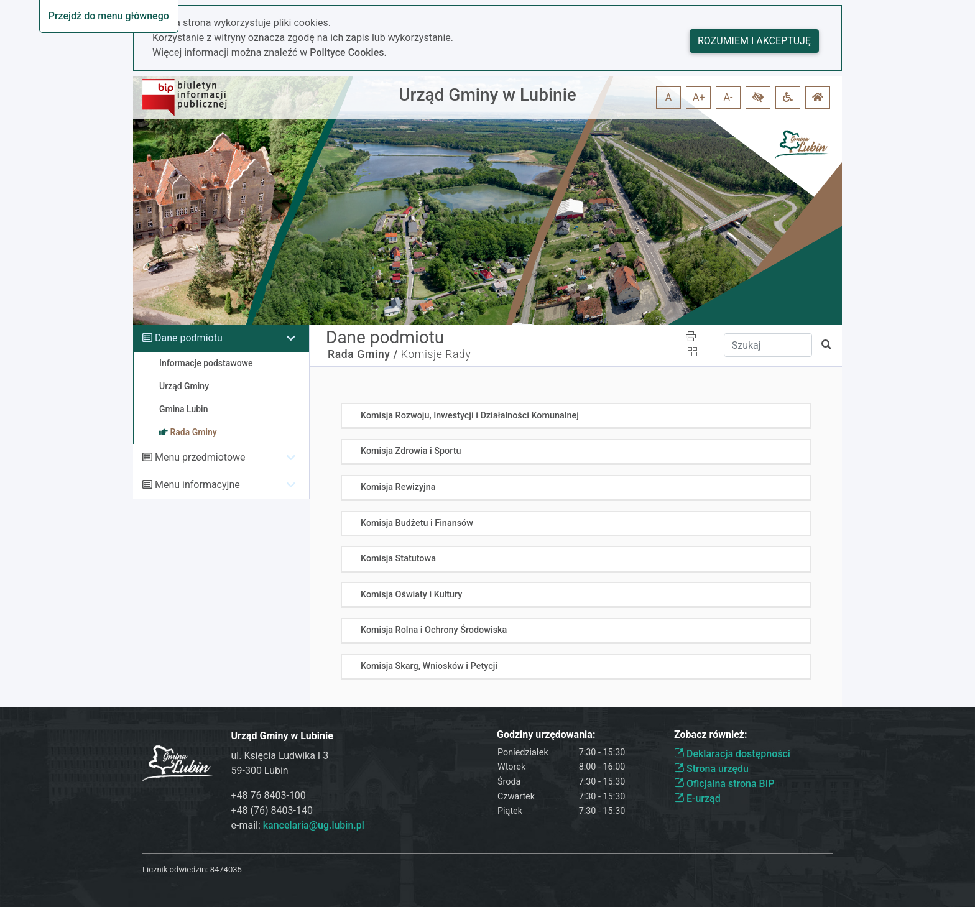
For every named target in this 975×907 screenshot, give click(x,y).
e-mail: (297, 825)
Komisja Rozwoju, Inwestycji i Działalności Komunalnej (470, 415)
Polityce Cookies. (348, 52)
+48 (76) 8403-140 (272, 810)
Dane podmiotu (189, 338)
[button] (758, 97)
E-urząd (697, 798)
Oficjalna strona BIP (724, 784)
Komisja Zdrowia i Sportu (411, 451)
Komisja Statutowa (398, 558)
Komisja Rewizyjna (398, 487)
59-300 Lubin (260, 770)
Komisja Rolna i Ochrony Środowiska (434, 630)
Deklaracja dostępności (732, 754)
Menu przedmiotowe (200, 457)
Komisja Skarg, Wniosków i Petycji (429, 666)
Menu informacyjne (197, 484)
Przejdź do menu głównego (109, 16)
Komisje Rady (436, 354)
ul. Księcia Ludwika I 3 (280, 756)
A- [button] (728, 97)
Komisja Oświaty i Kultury (411, 594)
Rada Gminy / (363, 354)
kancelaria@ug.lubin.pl (313, 825)
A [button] (668, 97)
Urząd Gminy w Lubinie (487, 95)
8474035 (226, 869)
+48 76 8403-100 (268, 795)
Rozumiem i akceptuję (754, 41)
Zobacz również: (710, 734)
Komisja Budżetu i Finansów (417, 523)
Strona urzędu (711, 769)
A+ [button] (699, 97)
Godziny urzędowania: (546, 734)
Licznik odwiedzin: (175, 869)
